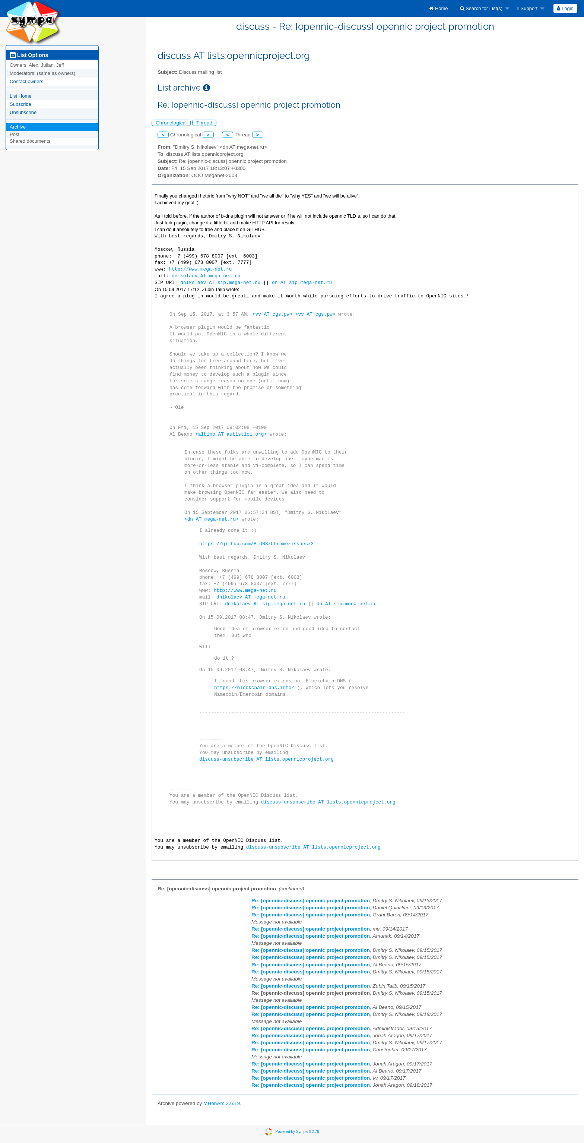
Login (565, 8)
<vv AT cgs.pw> (273, 314)
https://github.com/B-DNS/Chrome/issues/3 (256, 543)
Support (527, 8)
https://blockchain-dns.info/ (254, 687)
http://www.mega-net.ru (200, 269)
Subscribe (20, 104)
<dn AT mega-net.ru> (211, 519)
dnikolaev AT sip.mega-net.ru (220, 282)
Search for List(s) (481, 8)
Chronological (171, 123)
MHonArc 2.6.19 (221, 1103)
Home (438, 8)
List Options (29, 55)
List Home (21, 96)
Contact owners (26, 81)
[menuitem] (438, 8)
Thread (204, 123)
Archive (18, 127)
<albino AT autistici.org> (231, 434)
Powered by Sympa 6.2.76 (297, 1131)
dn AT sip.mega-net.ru (302, 282)
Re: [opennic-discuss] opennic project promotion (310, 900)
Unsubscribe (23, 112)
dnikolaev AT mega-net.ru (206, 275)
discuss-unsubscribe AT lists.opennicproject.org (266, 759)
